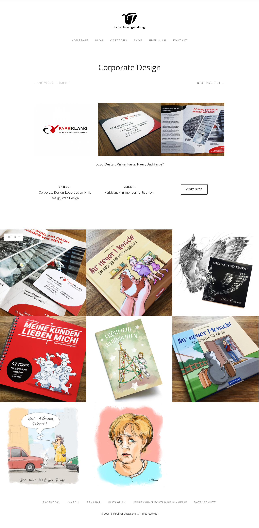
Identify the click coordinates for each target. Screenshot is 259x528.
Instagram (117, 502)
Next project (211, 82)
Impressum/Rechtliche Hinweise (160, 502)
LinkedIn (73, 502)
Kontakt (180, 40)
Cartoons (118, 40)
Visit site (194, 189)
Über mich (157, 40)
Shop (138, 40)
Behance (94, 502)
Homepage (80, 40)
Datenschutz (205, 502)
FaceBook (51, 502)
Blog (99, 40)
